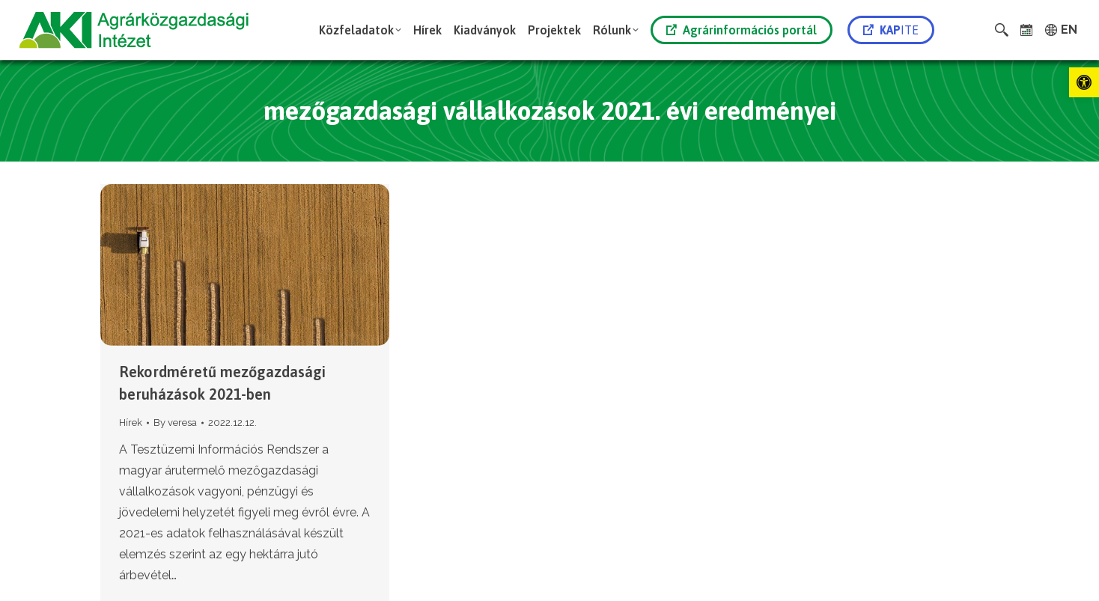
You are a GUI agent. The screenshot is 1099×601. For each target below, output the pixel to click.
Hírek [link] (130, 422)
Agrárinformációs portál (741, 30)
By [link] (175, 422)
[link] (1084, 82)
